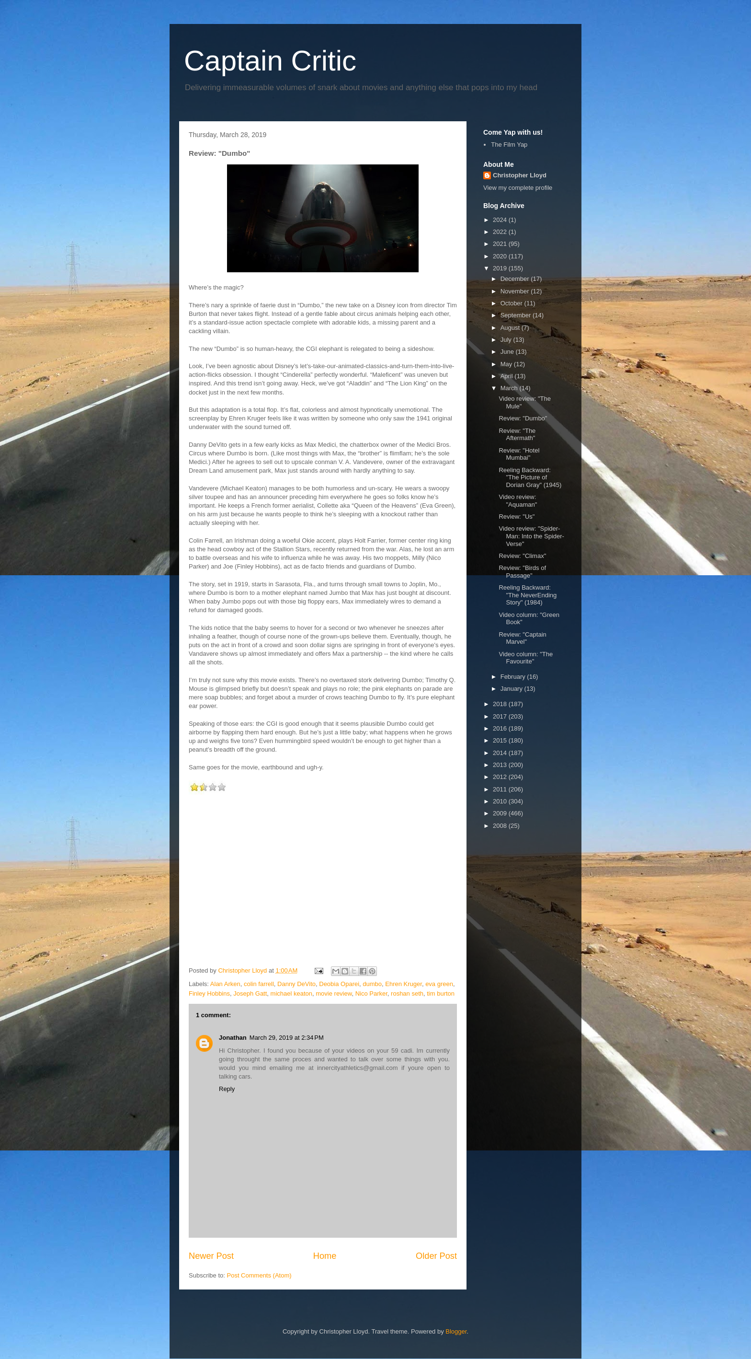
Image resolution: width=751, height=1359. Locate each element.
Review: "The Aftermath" (517, 434)
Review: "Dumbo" (523, 418)
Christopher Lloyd (519, 175)
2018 (501, 704)
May (507, 364)
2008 (501, 825)
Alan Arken (225, 983)
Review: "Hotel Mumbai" (519, 454)
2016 (501, 728)
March (510, 388)
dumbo (372, 983)
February (514, 676)
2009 (501, 813)
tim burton (441, 993)
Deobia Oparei (339, 983)
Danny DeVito (296, 983)
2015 (501, 740)
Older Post (436, 1256)
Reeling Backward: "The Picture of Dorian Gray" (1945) (530, 477)
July (507, 339)
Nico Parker (371, 993)
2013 (501, 764)
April (508, 376)
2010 (501, 801)
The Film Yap (509, 144)
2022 (501, 231)
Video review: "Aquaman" (518, 500)
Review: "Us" (517, 516)
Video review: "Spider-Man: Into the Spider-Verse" (531, 536)
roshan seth (407, 993)
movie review (334, 993)
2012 (501, 776)
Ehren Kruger (403, 983)
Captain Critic (270, 61)
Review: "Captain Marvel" (522, 638)
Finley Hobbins (209, 993)
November (516, 291)
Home (325, 1256)
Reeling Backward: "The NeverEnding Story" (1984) (528, 595)
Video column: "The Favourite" (526, 657)
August (511, 327)
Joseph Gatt (250, 993)
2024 (501, 219)
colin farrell (259, 983)
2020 (501, 256)
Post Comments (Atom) (259, 1275)
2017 (501, 716)
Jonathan (233, 1037)
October (512, 303)
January (512, 688)
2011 (501, 789)
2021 (501, 243)
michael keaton (291, 993)
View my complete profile (517, 187)
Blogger (456, 1331)
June (508, 351)
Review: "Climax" (522, 555)
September (517, 315)
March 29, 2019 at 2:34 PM (287, 1037)
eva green (439, 983)
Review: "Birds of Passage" (522, 571)
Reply (227, 1088)
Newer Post (211, 1256)
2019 (501, 268)
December (516, 278)
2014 (501, 752)
